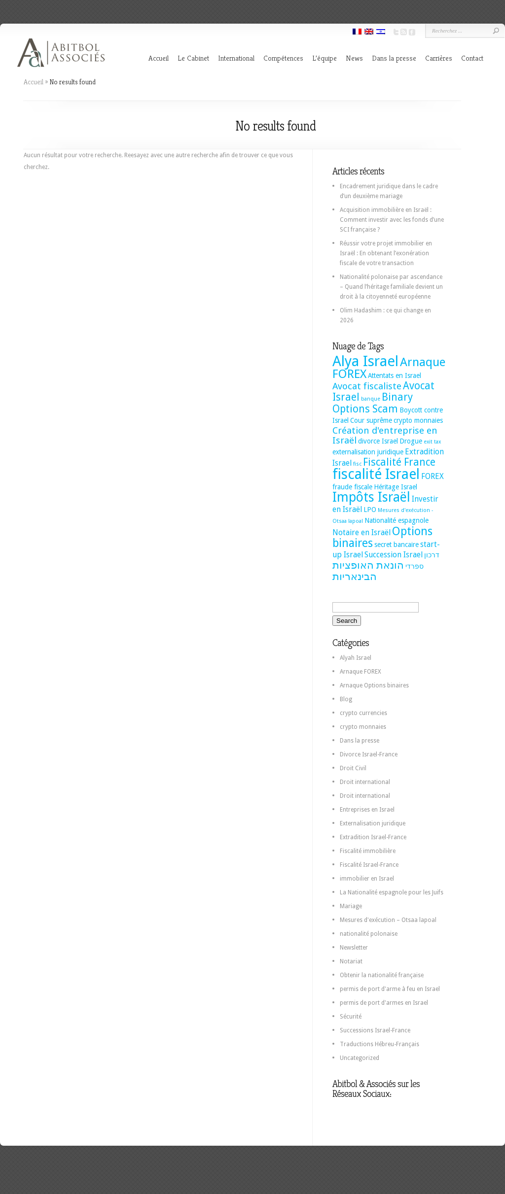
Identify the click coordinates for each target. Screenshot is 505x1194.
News (354, 58)
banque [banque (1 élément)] (370, 399)
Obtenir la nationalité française (382, 975)
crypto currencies (363, 713)
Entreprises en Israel (367, 809)
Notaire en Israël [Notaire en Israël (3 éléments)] (361, 532)
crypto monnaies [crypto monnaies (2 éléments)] (418, 420)
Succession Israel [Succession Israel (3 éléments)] (393, 554)
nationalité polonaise (368, 933)
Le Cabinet (193, 58)
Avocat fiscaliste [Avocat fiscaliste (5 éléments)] (366, 386)
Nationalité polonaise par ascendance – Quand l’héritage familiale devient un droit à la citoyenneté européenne (391, 286)
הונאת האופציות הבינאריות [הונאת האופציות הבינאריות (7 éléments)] (368, 570)
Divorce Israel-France (368, 754)
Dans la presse (394, 58)
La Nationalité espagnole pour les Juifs (391, 892)
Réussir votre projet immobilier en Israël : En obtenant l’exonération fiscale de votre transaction (386, 253)
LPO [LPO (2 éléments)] (369, 509)
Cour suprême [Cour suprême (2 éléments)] (371, 420)
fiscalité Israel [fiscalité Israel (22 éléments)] (376, 474)
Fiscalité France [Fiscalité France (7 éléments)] (399, 462)
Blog (346, 699)
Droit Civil (353, 768)
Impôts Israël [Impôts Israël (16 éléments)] (371, 497)
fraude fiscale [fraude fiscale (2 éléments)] (352, 487)
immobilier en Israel (367, 878)
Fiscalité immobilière (368, 851)
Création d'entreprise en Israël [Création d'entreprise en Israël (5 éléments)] (384, 435)
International (236, 58)
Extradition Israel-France (373, 837)
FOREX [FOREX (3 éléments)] (432, 476)
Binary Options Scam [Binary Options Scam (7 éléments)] (372, 403)
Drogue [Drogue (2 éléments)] (410, 441)
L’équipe (324, 58)
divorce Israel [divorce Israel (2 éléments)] (378, 441)
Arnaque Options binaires (374, 685)
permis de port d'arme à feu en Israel (390, 989)
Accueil (158, 58)
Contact (472, 58)
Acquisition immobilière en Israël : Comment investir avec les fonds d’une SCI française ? (392, 219)
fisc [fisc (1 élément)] (357, 464)
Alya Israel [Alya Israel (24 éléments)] (365, 361)
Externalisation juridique (372, 823)
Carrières (438, 58)
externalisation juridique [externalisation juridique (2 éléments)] (367, 452)
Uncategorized (359, 1058)
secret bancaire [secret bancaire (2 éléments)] (396, 544)
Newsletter (354, 947)
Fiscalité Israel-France (369, 864)
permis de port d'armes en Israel (384, 1002)
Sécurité (350, 1016)
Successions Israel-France (375, 1030)
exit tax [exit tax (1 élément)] (432, 442)
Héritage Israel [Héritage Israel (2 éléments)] (395, 487)
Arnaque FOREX (360, 671)
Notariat (351, 961)
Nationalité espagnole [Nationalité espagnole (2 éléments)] (396, 520)
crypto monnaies (363, 726)
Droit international (365, 782)
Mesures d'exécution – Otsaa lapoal (388, 920)
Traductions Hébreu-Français (379, 1044)
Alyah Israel (355, 657)
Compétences (283, 58)
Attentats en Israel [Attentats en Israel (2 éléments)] (394, 375)
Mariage (351, 906)
